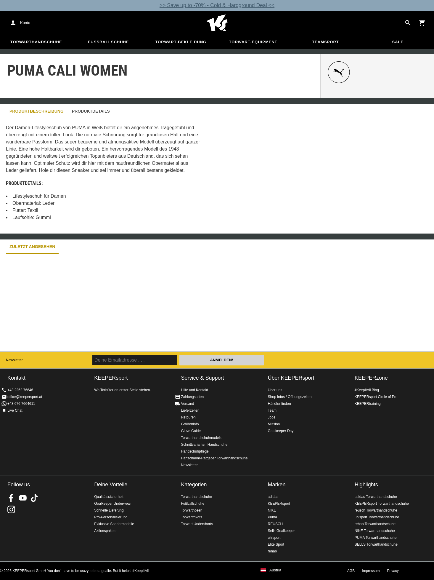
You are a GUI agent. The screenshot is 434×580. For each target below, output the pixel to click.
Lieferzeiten (190, 410)
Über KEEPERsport (291, 378)
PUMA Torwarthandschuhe (376, 538)
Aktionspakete (105, 531)
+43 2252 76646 (20, 390)
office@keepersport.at (24, 397)
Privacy (393, 571)
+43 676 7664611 (21, 404)
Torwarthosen (191, 510)
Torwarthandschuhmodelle (201, 438)
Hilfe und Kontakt (194, 390)
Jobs (271, 417)
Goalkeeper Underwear (112, 503)
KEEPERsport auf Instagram (11, 509)
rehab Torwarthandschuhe (375, 524)
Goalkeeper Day (281, 431)
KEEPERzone (371, 378)
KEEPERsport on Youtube (23, 498)
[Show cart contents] (422, 23)
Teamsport (325, 42)
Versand (187, 404)
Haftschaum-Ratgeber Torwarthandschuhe (214, 458)
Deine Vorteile (110, 485)
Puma (272, 517)
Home (217, 23)
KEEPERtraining (368, 404)
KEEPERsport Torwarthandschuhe (382, 503)
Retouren (188, 417)
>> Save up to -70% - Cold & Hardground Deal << (217, 5)
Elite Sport (276, 544)
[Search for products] (408, 23)
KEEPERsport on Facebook (11, 498)
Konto (25, 22)
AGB (351, 571)
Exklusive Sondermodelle (114, 524)
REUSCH (275, 524)
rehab (272, 551)
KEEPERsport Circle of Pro (376, 397)
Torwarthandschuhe (36, 42)
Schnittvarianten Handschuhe (204, 444)
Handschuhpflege (194, 451)
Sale (398, 42)
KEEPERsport (279, 503)
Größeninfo (190, 424)
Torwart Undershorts (197, 524)
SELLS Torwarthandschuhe (376, 544)
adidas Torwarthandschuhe (376, 497)
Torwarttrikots (191, 517)
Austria (275, 570)
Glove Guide (191, 431)
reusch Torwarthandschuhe (376, 510)
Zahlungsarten (192, 397)
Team (272, 410)
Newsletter (14, 360)
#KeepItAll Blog (367, 390)
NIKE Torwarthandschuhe (375, 531)
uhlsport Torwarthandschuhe (377, 517)
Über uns (275, 390)
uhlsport (274, 538)
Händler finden (279, 404)
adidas (273, 497)
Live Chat (14, 410)
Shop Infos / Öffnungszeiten (290, 397)
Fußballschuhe (108, 42)
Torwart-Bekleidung (180, 42)
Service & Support (202, 378)
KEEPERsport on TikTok (34, 498)
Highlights (366, 485)
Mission (274, 424)
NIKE (272, 510)
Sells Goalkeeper (281, 531)
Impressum (371, 571)
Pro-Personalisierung (110, 517)
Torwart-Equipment (253, 42)
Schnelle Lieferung (108, 510)
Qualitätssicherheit (108, 497)
